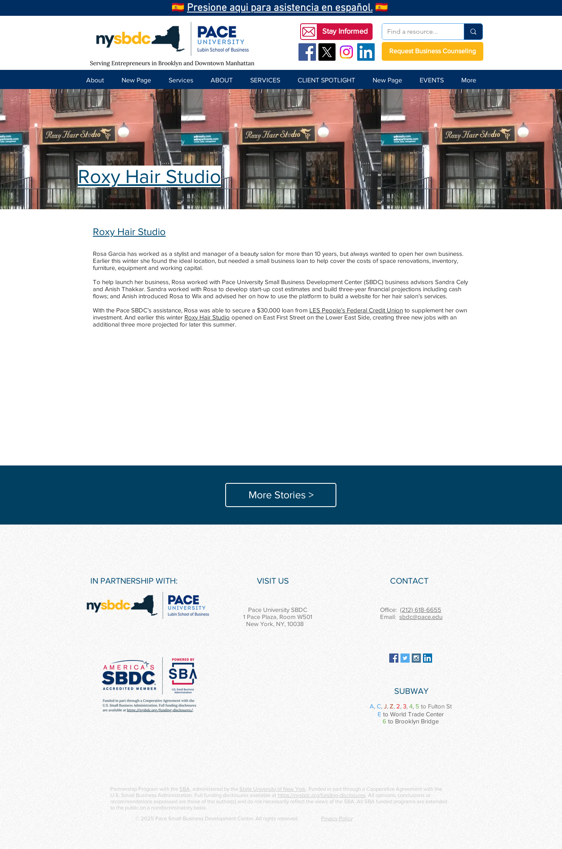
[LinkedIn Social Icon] (366, 52)
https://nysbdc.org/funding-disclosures (322, 795)
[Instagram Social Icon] (416, 658)
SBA (184, 789)
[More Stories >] (280, 495)
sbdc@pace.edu (421, 616)
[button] (345, 31)
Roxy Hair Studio (207, 317)
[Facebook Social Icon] (307, 52)
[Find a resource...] (416, 32)
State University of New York (272, 789)
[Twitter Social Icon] (405, 658)
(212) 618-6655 (420, 609)
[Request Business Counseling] (432, 51)
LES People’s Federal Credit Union (356, 310)
